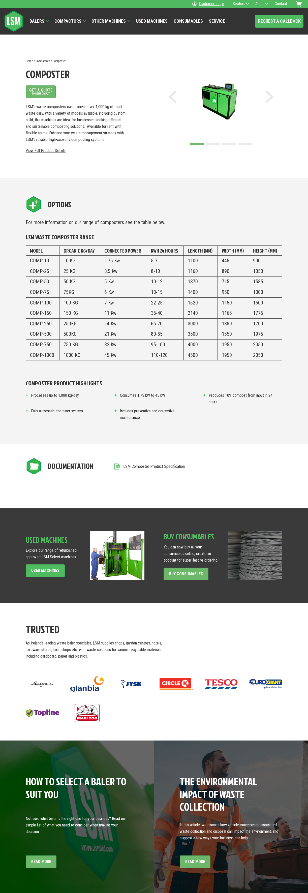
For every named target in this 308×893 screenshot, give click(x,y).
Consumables (188, 21)
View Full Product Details (46, 150)
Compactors (67, 21)
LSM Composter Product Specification (149, 466)
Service (217, 21)
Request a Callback (279, 21)
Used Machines (152, 21)
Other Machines (108, 21)
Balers (36, 21)
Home (29, 61)
